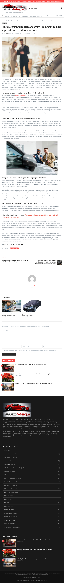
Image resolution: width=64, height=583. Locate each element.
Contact (39, 577)
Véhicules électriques (45, 15)
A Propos (34, 577)
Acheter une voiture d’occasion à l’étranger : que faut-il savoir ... (9, 314)
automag (6, 33)
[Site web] (32, 288)
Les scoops (8, 15)
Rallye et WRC (14, 16)
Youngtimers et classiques (30, 15)
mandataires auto (14, 248)
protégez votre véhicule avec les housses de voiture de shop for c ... (32, 314)
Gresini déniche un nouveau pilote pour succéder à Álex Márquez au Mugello (32, 374)
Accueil (3, 20)
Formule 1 (7, 16)
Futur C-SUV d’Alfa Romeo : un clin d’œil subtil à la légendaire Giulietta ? (31, 364)
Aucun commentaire (17, 33)
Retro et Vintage (17, 15)
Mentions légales (27, 577)
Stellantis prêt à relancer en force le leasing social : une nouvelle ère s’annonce (33, 383)
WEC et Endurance (23, 16)
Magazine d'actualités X (41, 580)
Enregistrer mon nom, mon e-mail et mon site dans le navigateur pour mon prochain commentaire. (29, 350)
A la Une (8, 20)
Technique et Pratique (36, 16)
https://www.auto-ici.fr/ (21, 95)
